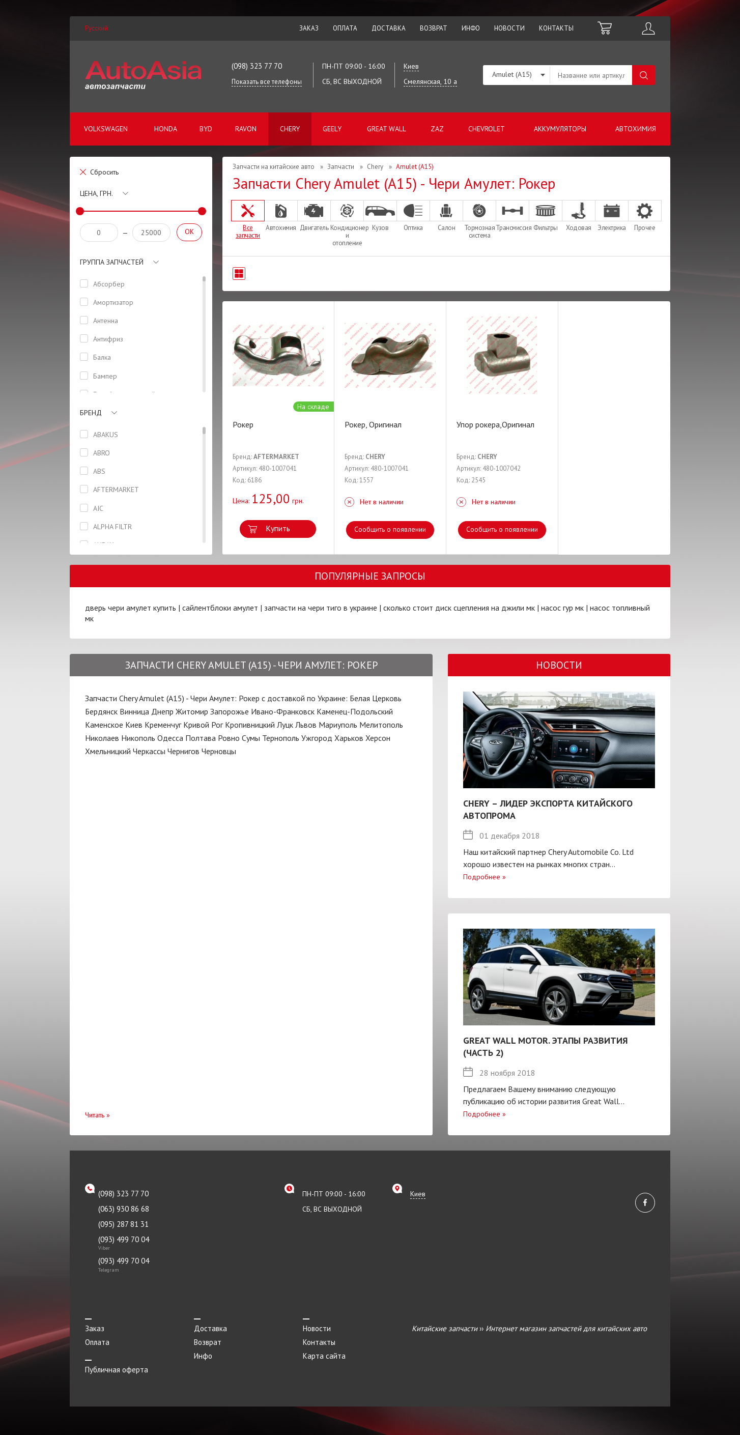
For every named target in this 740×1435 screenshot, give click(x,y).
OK (189, 231)
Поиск (643, 75)
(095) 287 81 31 (123, 1224)
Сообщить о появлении (390, 529)
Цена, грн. (96, 193)
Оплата (345, 28)
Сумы (251, 738)
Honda (165, 128)
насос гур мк (562, 607)
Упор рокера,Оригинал (495, 424)
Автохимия (635, 128)
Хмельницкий (108, 751)
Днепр (162, 711)
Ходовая (578, 216)
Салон (446, 216)
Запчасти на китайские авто (274, 166)
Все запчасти (248, 219)
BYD (206, 128)
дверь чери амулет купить (130, 607)
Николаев (102, 738)
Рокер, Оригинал (373, 424)
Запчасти (340, 166)
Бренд (91, 412)
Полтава (200, 738)
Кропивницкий (250, 725)
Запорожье (229, 711)
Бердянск (101, 711)
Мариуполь (338, 725)
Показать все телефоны (267, 81)
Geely (332, 128)
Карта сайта (324, 1356)
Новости (509, 28)
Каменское (104, 725)
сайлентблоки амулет (220, 607)
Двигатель (314, 216)
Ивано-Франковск (283, 711)
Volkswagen (106, 128)
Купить (278, 528)
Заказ (309, 28)
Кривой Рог (203, 725)
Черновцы (219, 751)
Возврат (433, 28)
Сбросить (104, 172)
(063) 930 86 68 (123, 1209)
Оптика (413, 216)
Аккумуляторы (560, 128)
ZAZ (437, 128)
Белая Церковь (376, 698)
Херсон (377, 738)
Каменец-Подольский (355, 711)
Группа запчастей (112, 262)
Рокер (243, 424)
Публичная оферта (116, 1369)
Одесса (170, 738)
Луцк (285, 725)
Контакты (556, 28)
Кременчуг (163, 725)
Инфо (471, 28)
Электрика (612, 216)
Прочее (645, 216)
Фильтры (545, 216)
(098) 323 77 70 (257, 66)
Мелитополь (381, 725)
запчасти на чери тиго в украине (320, 607)
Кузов (380, 216)
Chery (290, 128)
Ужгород (316, 738)
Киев (134, 725)
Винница (134, 711)
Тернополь (280, 738)
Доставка (389, 28)
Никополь (138, 738)
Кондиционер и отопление (347, 223)
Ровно (229, 738)
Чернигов (183, 751)
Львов (306, 725)
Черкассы (149, 751)
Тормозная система (479, 219)
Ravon (246, 128)
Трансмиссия (512, 216)
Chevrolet (486, 128)
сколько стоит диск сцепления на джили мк (459, 607)
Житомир (192, 711)
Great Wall (386, 128)
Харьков (348, 738)
